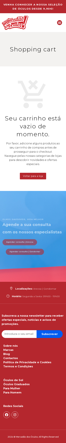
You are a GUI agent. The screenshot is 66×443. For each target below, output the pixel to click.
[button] (59, 22)
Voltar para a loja (33, 176)
